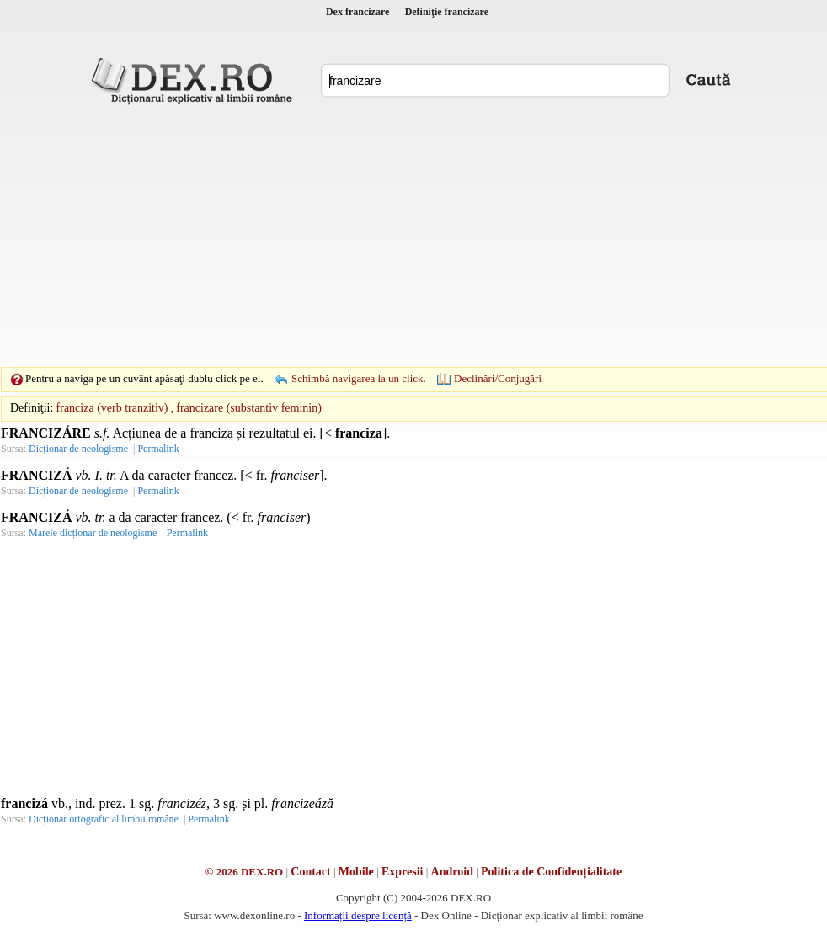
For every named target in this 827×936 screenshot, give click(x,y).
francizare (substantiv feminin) (249, 408)
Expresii (402, 871)
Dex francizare (357, 12)
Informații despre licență (358, 915)
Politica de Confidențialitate (551, 871)
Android (452, 871)
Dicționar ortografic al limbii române (104, 819)
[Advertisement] (387, 236)
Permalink (158, 449)
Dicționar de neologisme (78, 449)
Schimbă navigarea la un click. (358, 378)
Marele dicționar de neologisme (93, 533)
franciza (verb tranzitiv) (112, 408)
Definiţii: (31, 408)
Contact (310, 871)
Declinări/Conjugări (498, 378)
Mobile (356, 871)
